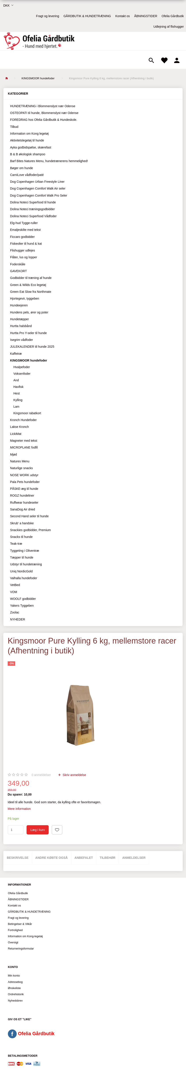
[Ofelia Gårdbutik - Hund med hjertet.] (39, 41)
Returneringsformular (21, 948)
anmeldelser (41, 775)
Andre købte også (51, 857)
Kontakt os (122, 16)
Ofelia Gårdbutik (173, 16)
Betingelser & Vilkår (20, 924)
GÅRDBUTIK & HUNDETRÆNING (87, 16)
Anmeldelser (134, 857)
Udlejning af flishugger (168, 26)
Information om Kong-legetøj (25, 936)
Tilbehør (108, 857)
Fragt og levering (47, 16)
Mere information (19, 808)
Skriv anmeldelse (74, 775)
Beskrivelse (18, 857)
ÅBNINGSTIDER (145, 16)
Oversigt (13, 942)
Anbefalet (84, 857)
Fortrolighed (15, 930)
